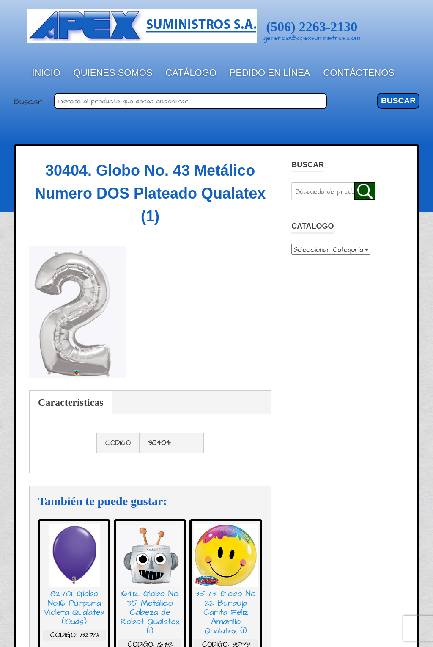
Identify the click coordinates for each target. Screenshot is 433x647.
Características (71, 402)
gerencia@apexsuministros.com (311, 37)
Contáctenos (359, 72)
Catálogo (190, 72)
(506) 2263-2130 (311, 26)
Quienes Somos (113, 72)
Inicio (46, 72)
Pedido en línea (270, 72)
